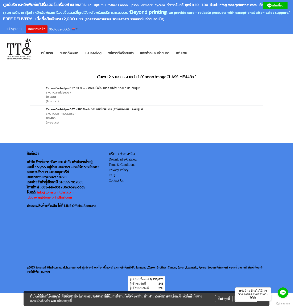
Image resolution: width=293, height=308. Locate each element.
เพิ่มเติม (181, 53)
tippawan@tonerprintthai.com (50, 197)
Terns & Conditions (122, 164)
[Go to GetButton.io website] (283, 303)
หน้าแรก (47, 53)
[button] (196, 53)
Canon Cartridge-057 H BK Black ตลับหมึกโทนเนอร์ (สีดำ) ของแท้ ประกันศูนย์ (94, 109)
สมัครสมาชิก (36, 29)
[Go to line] (283, 292)
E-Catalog (93, 53)
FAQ (112, 175)
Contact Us (116, 180)
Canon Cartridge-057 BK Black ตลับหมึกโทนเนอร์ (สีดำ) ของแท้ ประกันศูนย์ (93, 88)
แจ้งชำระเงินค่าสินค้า (154, 53)
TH (75, 29)
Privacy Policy (118, 170)
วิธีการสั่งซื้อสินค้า (121, 53)
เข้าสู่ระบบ (14, 29)
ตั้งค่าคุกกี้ (224, 298)
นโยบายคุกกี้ (64, 301)
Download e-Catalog (123, 159)
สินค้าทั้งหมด (68, 53)
